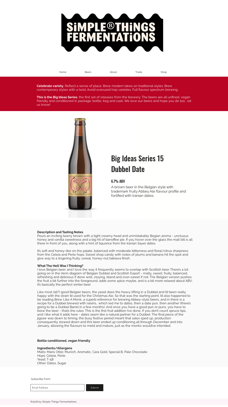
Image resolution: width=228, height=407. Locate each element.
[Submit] (94, 387)
